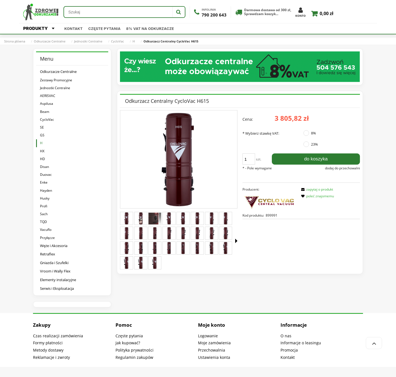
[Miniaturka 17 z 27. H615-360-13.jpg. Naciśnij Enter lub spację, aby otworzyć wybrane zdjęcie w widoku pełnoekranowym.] (126, 248)
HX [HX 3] (42, 151)
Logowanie (208, 335)
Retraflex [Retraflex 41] (47, 254)
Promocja (289, 350)
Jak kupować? (127, 342)
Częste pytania (104, 28)
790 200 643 (214, 15)
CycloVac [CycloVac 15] (47, 119)
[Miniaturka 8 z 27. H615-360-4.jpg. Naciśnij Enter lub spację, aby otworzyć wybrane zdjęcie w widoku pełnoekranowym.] (225, 218)
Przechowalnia (211, 350)
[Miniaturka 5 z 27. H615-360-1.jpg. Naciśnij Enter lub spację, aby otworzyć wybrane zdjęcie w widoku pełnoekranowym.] (183, 218)
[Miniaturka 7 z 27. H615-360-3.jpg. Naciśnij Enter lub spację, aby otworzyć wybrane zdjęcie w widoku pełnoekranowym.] (211, 218)
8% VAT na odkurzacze (150, 28)
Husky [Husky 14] (44, 198)
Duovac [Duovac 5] (46, 174)
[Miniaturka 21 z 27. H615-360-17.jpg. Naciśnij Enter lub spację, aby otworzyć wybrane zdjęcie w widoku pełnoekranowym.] (183, 248)
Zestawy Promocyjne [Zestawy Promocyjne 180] (56, 80)
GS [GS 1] (42, 135)
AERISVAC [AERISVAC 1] (47, 95)
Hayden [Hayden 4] (46, 190)
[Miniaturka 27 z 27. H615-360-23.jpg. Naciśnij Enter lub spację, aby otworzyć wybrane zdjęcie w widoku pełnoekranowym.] (154, 263)
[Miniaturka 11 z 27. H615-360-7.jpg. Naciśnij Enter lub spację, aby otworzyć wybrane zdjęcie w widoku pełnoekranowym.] (154, 233)
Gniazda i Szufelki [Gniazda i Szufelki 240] (54, 262)
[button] (236, 241)
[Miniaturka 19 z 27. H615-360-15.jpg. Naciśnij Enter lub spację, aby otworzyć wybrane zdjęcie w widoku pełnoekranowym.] (154, 248)
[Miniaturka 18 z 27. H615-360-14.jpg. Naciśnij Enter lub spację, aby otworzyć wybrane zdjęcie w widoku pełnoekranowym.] (141, 248)
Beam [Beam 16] (44, 111)
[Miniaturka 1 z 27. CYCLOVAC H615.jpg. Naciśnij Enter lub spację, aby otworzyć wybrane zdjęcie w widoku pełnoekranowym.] (126, 218)
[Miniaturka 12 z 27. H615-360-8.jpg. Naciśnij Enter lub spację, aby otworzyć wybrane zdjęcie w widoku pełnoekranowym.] (169, 233)
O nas (285, 335)
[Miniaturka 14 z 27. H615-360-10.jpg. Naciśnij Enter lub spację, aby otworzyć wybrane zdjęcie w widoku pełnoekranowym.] (197, 233)
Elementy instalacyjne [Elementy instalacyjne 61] (58, 279)
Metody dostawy (48, 350)
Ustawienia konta (214, 357)
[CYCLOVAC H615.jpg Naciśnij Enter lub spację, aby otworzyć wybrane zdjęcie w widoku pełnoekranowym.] (179, 159)
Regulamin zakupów (134, 357)
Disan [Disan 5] (44, 166)
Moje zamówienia (214, 342)
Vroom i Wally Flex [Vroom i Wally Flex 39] (55, 271)
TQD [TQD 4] (43, 221)
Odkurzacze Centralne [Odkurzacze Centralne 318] (58, 71)
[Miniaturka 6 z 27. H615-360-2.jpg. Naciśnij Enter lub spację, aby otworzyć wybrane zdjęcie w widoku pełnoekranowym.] (197, 218)
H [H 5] (41, 143)
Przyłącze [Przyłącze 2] (47, 237)
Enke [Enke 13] (44, 182)
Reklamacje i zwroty (51, 357)
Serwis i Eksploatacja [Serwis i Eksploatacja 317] (57, 288)
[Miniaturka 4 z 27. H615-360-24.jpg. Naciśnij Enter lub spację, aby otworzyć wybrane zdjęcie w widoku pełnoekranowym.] (169, 218)
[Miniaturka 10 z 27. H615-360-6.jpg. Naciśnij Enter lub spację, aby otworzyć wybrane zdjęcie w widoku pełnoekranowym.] (141, 233)
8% (313, 133)
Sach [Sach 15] (44, 214)
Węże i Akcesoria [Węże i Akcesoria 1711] (53, 245)
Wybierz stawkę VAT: (260, 133)
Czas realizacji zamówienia (58, 335)
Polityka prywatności (134, 350)
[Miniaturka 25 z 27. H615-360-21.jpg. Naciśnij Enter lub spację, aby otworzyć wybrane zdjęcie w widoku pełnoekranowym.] (126, 263)
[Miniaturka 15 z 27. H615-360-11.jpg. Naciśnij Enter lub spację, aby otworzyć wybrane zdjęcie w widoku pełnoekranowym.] (211, 233)
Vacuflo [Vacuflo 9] (45, 229)
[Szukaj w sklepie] (118, 12)
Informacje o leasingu (300, 342)
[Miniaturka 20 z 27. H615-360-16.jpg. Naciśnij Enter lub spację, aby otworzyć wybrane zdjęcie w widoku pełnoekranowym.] (169, 248)
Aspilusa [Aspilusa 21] (46, 103)
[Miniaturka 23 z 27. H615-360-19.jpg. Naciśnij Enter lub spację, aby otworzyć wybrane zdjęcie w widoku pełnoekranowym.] (211, 248)
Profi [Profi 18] (43, 206)
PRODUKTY (39, 28)
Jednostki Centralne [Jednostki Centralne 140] (55, 88)
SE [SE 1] (42, 127)
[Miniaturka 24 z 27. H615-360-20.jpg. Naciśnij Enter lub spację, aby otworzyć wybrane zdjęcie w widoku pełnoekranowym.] (225, 248)
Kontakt (73, 28)
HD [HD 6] (42, 159)
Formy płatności (48, 342)
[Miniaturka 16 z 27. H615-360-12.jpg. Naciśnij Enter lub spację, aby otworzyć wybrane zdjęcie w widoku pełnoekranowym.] (225, 233)
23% (314, 144)
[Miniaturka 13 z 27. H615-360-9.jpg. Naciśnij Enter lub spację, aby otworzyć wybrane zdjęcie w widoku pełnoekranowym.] (183, 233)
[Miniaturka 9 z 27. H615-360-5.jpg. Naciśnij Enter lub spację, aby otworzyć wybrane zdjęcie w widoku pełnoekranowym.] (126, 233)
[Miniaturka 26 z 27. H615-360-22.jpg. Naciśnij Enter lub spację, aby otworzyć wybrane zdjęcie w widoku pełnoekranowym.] (141, 263)
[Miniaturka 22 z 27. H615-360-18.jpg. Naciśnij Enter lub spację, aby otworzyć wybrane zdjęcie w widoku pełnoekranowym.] (197, 248)
